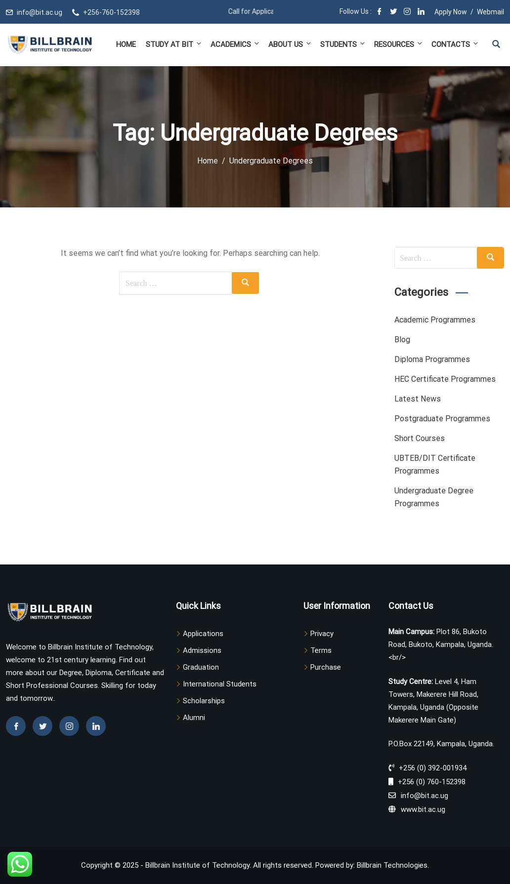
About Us (290, 44)
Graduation (201, 667)
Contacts (454, 44)
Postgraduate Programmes (442, 418)
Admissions (202, 650)
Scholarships (204, 700)
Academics (235, 44)
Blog (402, 339)
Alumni (194, 717)
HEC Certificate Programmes (445, 379)
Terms (321, 650)
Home (126, 44)
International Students (219, 684)
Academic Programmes (434, 319)
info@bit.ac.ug (39, 12)
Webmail (490, 12)
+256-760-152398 (111, 12)
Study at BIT (174, 44)
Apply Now (450, 12)
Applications (203, 633)
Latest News (417, 398)
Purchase (325, 667)
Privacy (322, 633)
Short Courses (419, 438)
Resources (399, 44)
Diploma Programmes (432, 359)
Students (343, 44)
